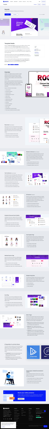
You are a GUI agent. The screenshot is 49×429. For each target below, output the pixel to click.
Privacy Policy (39, 413)
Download (43, 4)
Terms (36, 413)
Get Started (43, 1)
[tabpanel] (24, 27)
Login (39, 1)
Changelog (35, 4)
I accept (3, 426)
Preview (39, 4)
